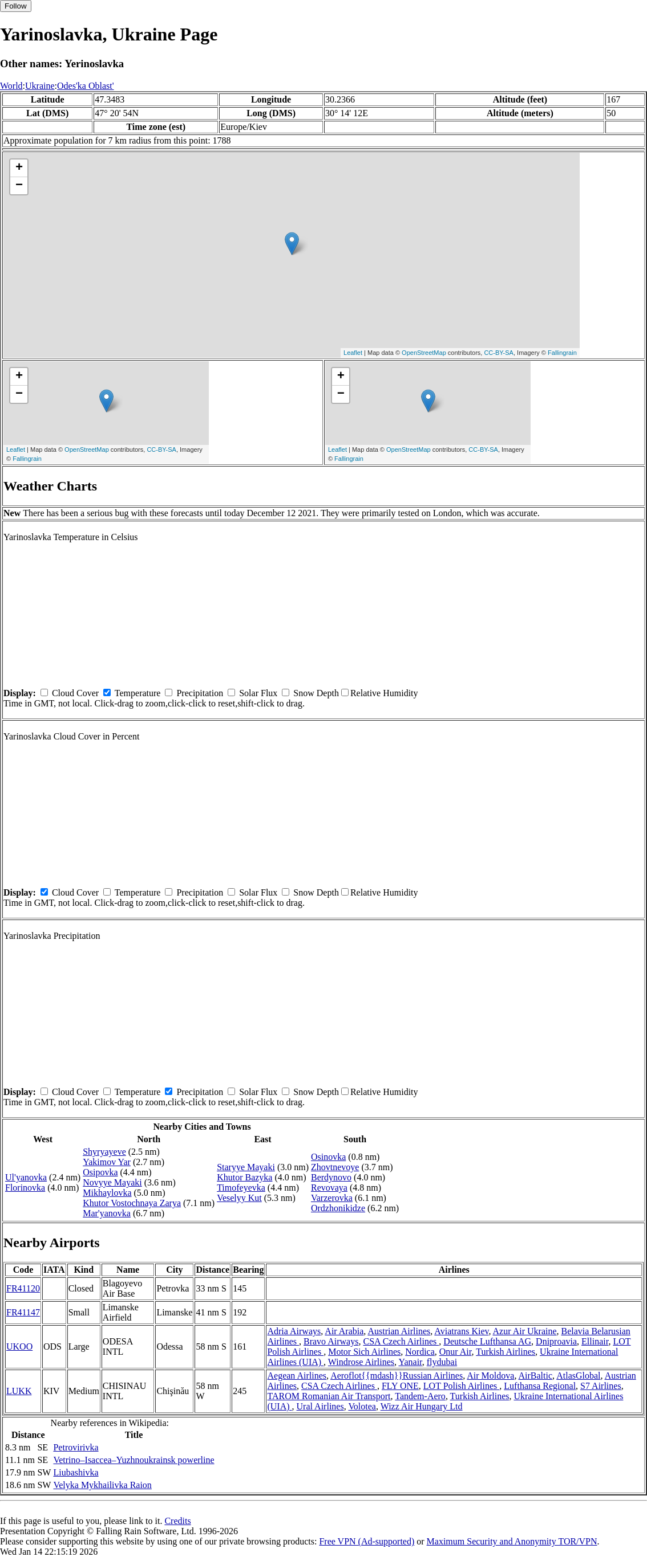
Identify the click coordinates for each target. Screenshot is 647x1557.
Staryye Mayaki (246, 1167)
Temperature (138, 693)
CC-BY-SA (498, 352)
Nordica (420, 1351)
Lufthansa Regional (540, 1386)
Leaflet (352, 352)
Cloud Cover (75, 693)
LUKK (18, 1391)
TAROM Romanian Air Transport (328, 1396)
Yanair (410, 1362)
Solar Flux (258, 693)
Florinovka (25, 1187)
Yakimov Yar (107, 1162)
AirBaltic (536, 1375)
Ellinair (594, 1341)
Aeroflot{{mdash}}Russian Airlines (396, 1375)
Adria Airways (294, 1331)
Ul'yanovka (26, 1177)
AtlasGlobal (578, 1375)
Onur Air (455, 1351)
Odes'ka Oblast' (85, 86)
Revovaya (329, 1187)
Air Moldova (490, 1375)
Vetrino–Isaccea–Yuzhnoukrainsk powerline (133, 1460)
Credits (177, 1521)
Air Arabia (344, 1331)
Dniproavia (556, 1341)
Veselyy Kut (239, 1198)
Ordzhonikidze (338, 1208)
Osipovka (100, 1172)
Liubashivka (75, 1472)
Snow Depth (316, 693)
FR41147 (23, 1312)
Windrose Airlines (361, 1362)
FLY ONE (400, 1386)
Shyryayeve (104, 1151)
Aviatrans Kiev (461, 1331)
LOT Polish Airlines (461, 1386)
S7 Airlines (600, 1386)
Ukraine (40, 86)
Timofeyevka (241, 1187)
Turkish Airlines (505, 1351)
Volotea (362, 1406)
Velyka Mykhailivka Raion (102, 1485)
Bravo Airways (331, 1341)
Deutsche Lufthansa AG (487, 1341)
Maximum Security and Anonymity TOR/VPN (512, 1541)
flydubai (442, 1362)
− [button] (19, 185)
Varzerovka (332, 1198)
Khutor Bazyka (244, 1177)
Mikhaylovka (107, 1193)
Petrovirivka (75, 1447)
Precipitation (199, 693)
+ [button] (19, 168)
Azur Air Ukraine (525, 1331)
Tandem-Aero (420, 1396)
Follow (16, 6)
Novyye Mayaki (112, 1182)
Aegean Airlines (296, 1375)
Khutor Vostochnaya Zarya (132, 1203)
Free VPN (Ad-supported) (366, 1541)
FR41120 (23, 1288)
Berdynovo (331, 1177)
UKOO (19, 1346)
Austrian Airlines (398, 1331)
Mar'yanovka (107, 1213)
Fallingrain (562, 352)
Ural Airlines (320, 1406)
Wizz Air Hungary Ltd (422, 1406)
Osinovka (328, 1157)
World (11, 86)
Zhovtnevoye (335, 1167)
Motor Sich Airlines (364, 1351)
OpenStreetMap (424, 352)
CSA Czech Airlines (401, 1341)
